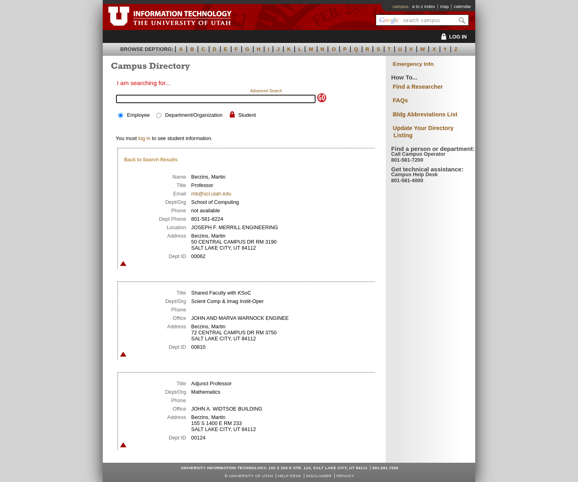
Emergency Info (413, 64)
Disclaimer (319, 476)
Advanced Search (266, 91)
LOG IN (452, 37)
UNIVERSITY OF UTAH (251, 476)
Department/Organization (193, 115)
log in (144, 138)
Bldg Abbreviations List (425, 114)
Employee (138, 115)
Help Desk (289, 476)
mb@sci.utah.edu (211, 194)
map (444, 6)
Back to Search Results (150, 160)
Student (247, 115)
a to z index (423, 6)
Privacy (345, 476)
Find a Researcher (418, 86)
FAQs (400, 100)
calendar (462, 6)
